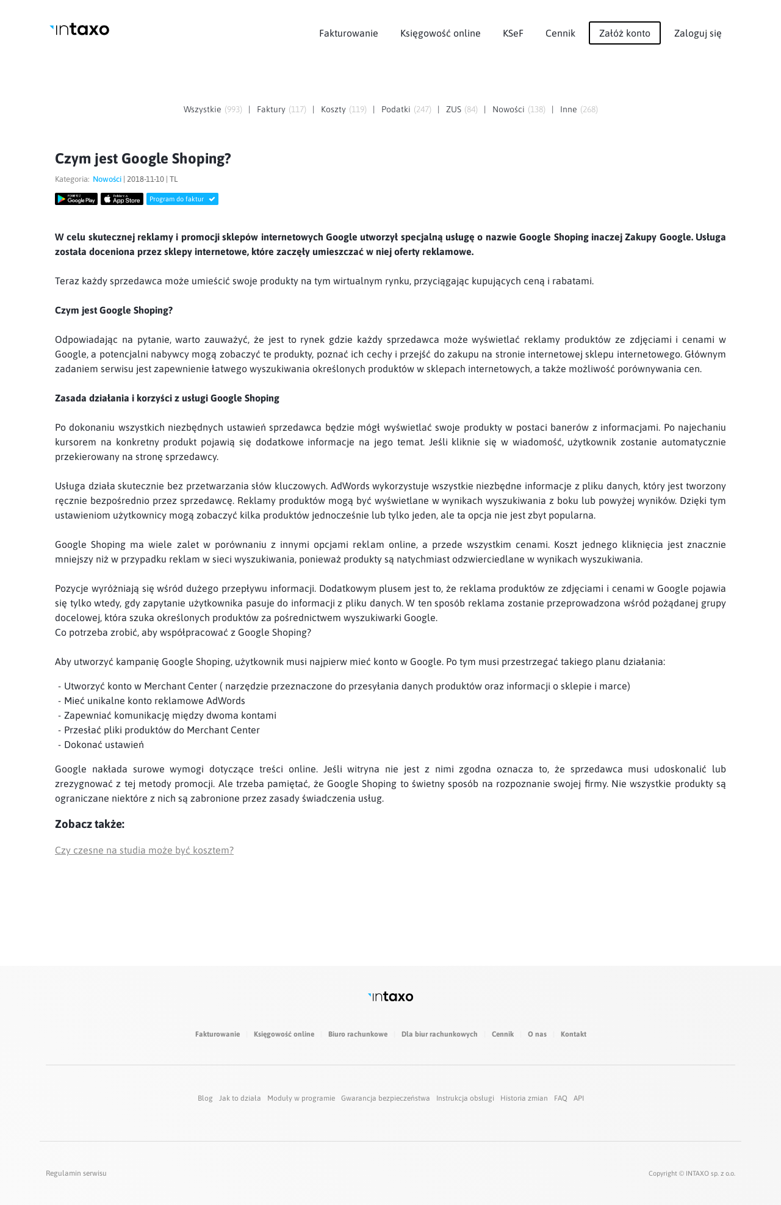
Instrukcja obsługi (465, 1098)
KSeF (513, 32)
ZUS (453, 109)
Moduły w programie (301, 1098)
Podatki (396, 109)
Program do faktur (182, 199)
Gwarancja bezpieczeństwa (385, 1098)
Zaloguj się (698, 32)
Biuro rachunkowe (357, 1034)
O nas (537, 1034)
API (579, 1098)
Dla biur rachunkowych (439, 1034)
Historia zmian (524, 1098)
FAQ (560, 1098)
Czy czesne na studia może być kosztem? (144, 849)
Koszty (333, 109)
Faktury (271, 109)
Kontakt (573, 1034)
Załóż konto (624, 32)
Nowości (508, 109)
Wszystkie (202, 109)
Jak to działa (240, 1098)
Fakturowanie (348, 32)
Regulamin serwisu (76, 1173)
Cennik (560, 32)
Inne (568, 109)
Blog (205, 1098)
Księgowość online (440, 32)
